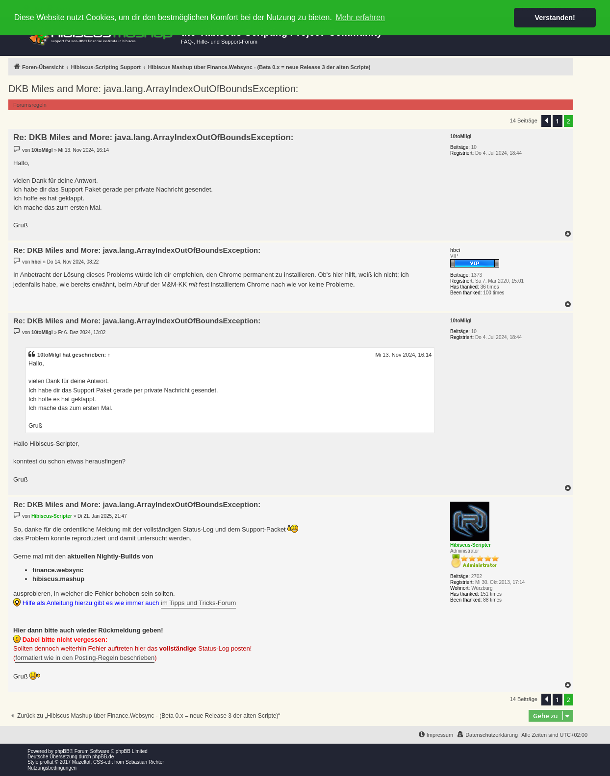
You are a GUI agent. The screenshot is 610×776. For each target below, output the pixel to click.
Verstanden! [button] (555, 18)
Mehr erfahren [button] (360, 17)
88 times (492, 600)
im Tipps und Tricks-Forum (198, 602)
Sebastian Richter (145, 762)
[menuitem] (487, 735)
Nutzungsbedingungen (51, 768)
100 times (493, 292)
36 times (490, 287)
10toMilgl (49, 355)
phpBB (62, 751)
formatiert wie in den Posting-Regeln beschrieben (84, 657)
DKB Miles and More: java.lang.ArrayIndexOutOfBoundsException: (153, 88)
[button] (546, 121)
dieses (95, 274)
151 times (491, 594)
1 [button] (557, 121)
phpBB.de (103, 756)
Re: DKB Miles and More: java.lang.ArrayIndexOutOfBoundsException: (153, 137)
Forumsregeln (30, 105)
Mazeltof (81, 762)
